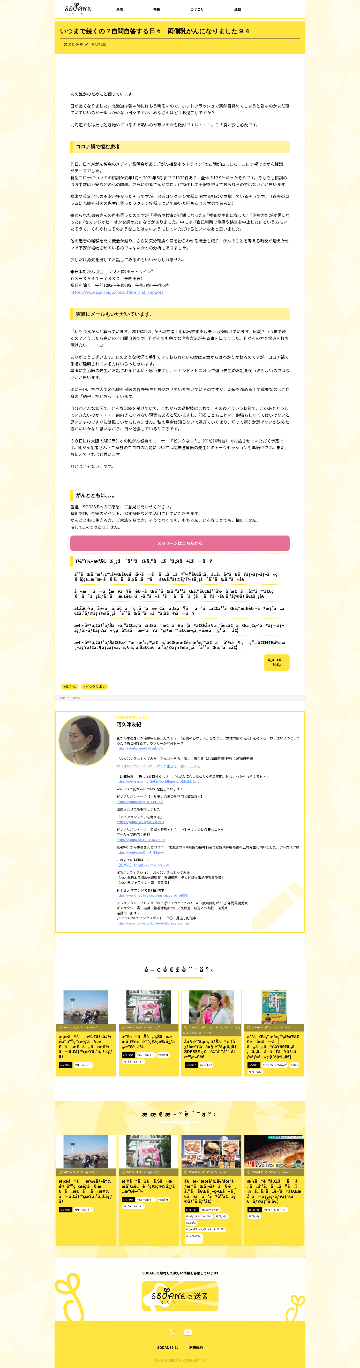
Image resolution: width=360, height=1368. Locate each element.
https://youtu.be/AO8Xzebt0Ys (140, 748)
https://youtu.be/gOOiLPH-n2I (140, 801)
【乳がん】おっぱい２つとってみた (143, 864)
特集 (156, 9)
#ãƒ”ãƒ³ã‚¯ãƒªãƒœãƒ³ (275, 1065)
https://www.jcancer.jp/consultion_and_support (116, 292)
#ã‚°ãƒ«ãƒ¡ (221, 1216)
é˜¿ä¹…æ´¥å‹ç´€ (279, 1027)
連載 (237, 9)
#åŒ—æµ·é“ (83, 1065)
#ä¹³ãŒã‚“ (255, 1071)
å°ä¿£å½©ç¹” (89, 1027)
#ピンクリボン (95, 686)
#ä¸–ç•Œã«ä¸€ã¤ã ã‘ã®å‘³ (205, 1229)
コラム (76, 697)
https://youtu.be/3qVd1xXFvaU (140, 821)
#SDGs (294, 1065)
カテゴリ (197, 9)
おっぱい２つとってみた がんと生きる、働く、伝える (158, 765)
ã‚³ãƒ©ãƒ (66, 1065)
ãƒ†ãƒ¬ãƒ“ (192, 1209)
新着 (119, 9)
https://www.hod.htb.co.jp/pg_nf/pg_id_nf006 (152, 895)
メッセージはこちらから (180, 543)
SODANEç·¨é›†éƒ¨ (217, 1172)
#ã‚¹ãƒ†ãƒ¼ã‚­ (193, 1238)
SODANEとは (167, 1347)
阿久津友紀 (99, 44)
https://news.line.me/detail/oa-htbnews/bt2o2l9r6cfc (158, 781)
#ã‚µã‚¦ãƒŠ (206, 1065)
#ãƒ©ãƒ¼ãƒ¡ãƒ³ (210, 1209)
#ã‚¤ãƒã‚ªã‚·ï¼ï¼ (199, 1216)
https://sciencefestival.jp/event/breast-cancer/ (154, 923)
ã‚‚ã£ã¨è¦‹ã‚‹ (277, 663)
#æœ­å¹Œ (163, 1055)
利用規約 (196, 1347)
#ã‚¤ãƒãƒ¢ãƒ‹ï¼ (275, 1209)
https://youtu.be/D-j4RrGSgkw (140, 852)
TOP (62, 697)
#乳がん (70, 686)
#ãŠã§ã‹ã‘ (133, 1061)
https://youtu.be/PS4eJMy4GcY (141, 839)
